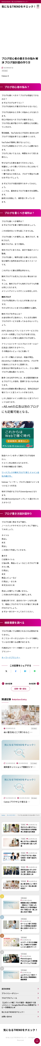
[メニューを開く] (38, 6)
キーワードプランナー (11, 657)
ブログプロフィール (9, 998)
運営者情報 (6, 988)
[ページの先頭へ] (37, 1041)
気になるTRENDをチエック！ (19, 6)
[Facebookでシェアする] (15, 671)
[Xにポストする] (6, 671)
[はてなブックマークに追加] (25, 671)
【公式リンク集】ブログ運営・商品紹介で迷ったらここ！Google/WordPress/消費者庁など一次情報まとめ (19, 1005)
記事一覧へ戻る (20, 688)
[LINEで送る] (34, 671)
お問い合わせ (7, 1016)
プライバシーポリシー (10, 993)
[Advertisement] (20, 34)
